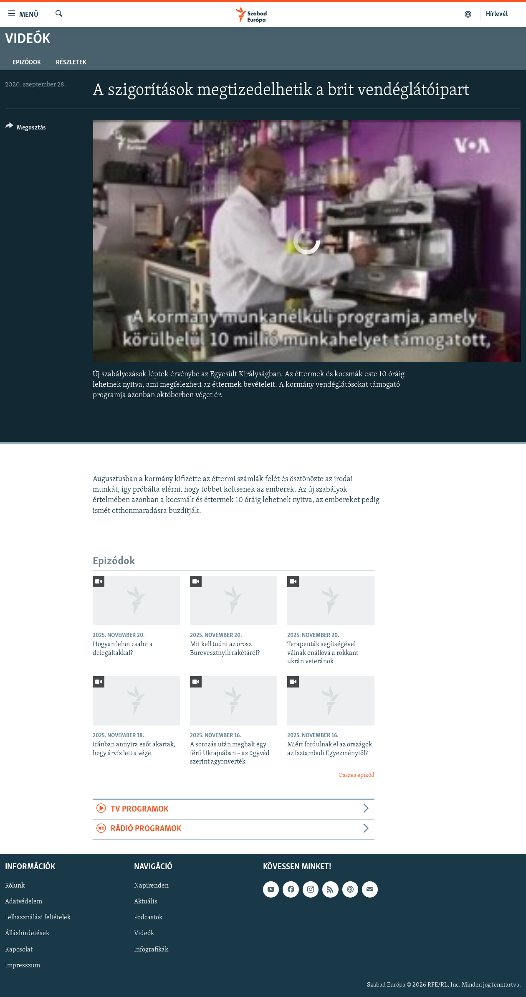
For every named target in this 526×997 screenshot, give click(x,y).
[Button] (25, 128)
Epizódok (27, 62)
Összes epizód (356, 775)
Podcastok (148, 917)
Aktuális (145, 901)
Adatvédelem (23, 901)
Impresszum (22, 965)
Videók (144, 933)
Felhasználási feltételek (38, 917)
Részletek (71, 62)
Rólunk (15, 886)
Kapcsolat (19, 949)
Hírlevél (497, 14)
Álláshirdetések (27, 933)
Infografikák (151, 949)
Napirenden (151, 886)
